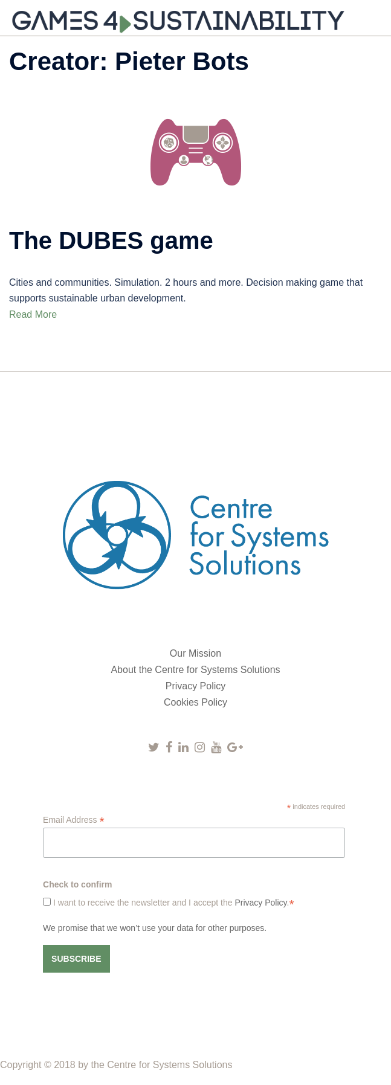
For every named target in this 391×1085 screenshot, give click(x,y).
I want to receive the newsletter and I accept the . (172, 902)
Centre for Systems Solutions (169, 1065)
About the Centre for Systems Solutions (195, 670)
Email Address (74, 820)
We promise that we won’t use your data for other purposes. (155, 928)
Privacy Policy (196, 686)
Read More (33, 314)
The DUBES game (111, 240)
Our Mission (195, 653)
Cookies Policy (195, 702)
